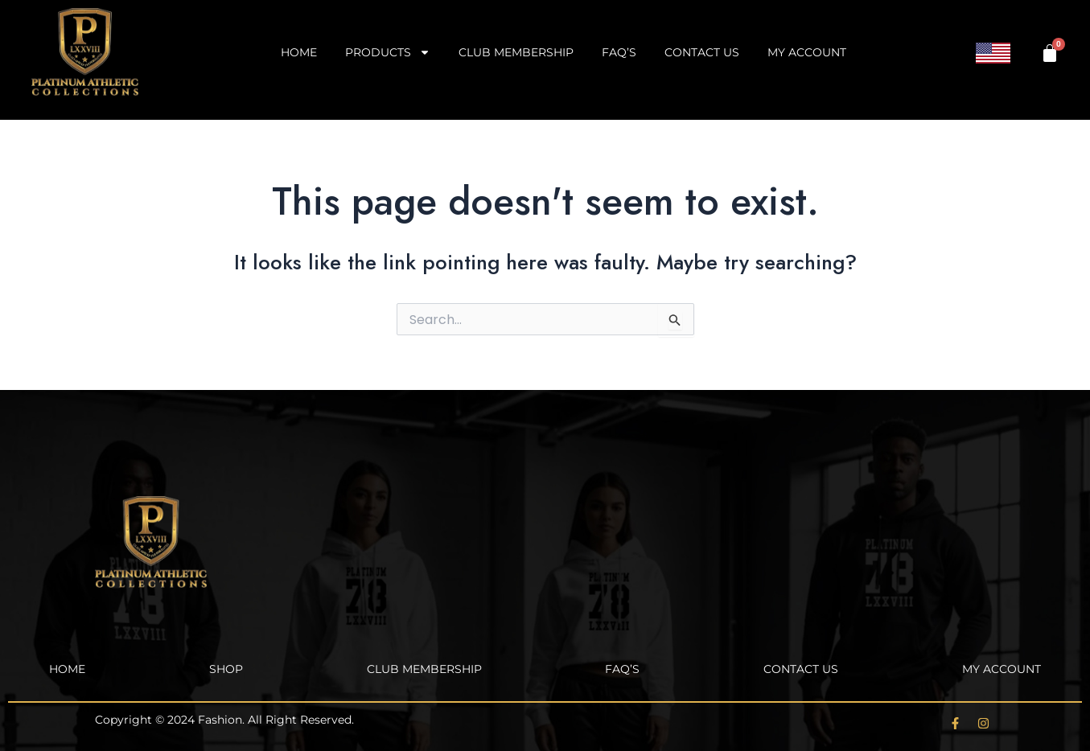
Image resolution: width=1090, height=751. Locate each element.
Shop (226, 669)
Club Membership (516, 52)
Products (387, 52)
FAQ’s (619, 52)
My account (806, 52)
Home (299, 52)
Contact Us (701, 52)
